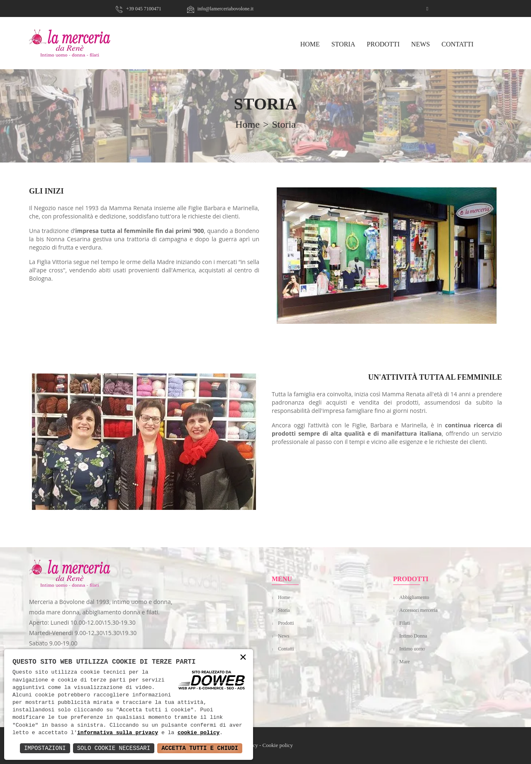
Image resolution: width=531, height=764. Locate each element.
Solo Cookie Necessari (113, 748)
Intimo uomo (412, 649)
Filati (404, 623)
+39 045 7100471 (138, 9)
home (247, 124)
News (420, 44)
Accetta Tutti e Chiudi (199, 748)
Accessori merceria (418, 610)
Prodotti (383, 44)
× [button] (243, 657)
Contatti (457, 44)
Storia (343, 44)
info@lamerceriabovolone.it (220, 9)
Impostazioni (45, 748)
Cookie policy (278, 745)
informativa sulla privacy (117, 733)
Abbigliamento (414, 597)
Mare (404, 662)
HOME (310, 44)
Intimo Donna (413, 636)
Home (284, 597)
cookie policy (198, 733)
